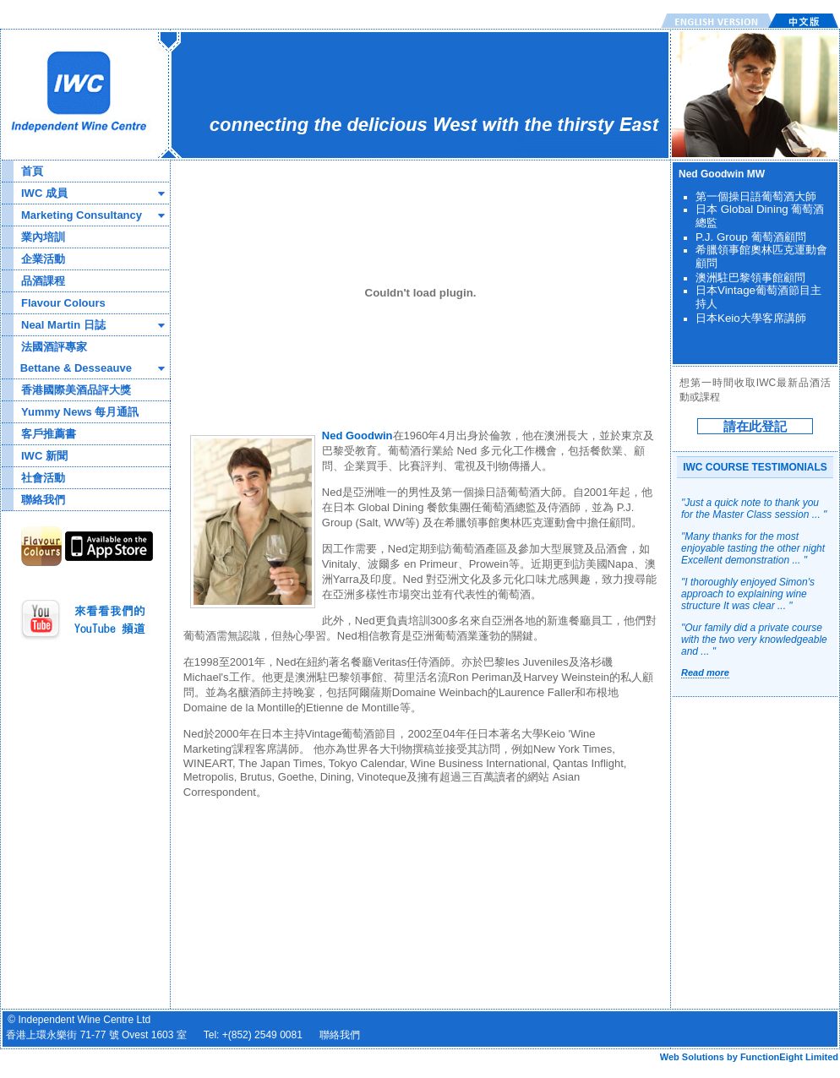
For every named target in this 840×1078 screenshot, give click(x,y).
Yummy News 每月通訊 (80, 412)
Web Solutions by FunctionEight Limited (749, 1057)
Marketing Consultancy (81, 215)
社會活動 (43, 477)
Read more (705, 672)
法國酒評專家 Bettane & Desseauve (67, 357)
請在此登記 (755, 426)
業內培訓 (43, 237)
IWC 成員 (44, 193)
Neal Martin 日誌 (63, 324)
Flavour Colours (63, 303)
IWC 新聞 (44, 455)
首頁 (32, 171)
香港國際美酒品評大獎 (76, 390)
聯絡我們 (43, 499)
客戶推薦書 (48, 433)
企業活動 (43, 259)
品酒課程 (43, 281)
